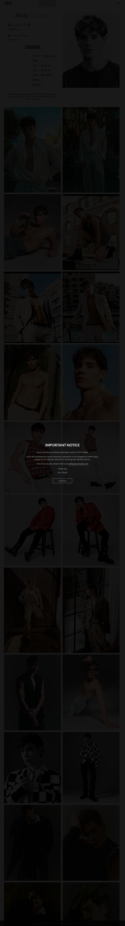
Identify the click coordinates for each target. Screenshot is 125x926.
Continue (63, 481)
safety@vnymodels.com (78, 463)
